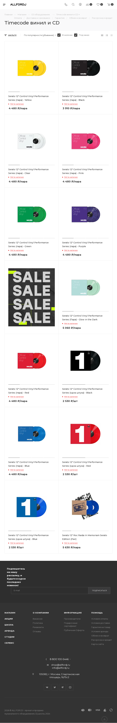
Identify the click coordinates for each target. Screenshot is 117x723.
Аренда (9, 631)
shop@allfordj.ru (60, 664)
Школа (9, 625)
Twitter (54, 687)
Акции (9, 619)
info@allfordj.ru (60, 667)
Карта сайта (97, 644)
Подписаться (99, 590)
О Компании (41, 613)
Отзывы (37, 631)
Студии (9, 637)
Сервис (9, 643)
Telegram (62, 687)
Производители (72, 619)
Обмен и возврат (100, 635)
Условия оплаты (99, 619)
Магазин (10, 613)
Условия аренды (99, 631)
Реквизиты (38, 627)
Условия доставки (100, 623)
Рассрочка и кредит (101, 640)
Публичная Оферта (74, 630)
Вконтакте (47, 687)
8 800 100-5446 (59, 659)
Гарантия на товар (100, 627)
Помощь (97, 613)
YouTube (70, 687)
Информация (73, 613)
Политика (38, 623)
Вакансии (37, 619)
